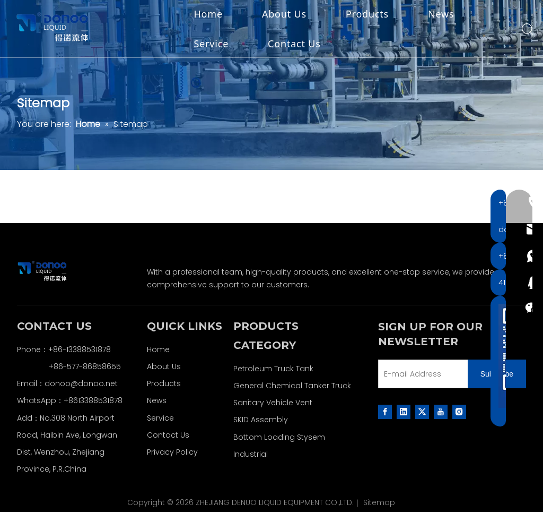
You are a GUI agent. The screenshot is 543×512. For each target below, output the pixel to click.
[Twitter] (422, 411)
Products (369, 14)
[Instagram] (459, 411)
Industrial (250, 454)
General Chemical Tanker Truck (292, 385)
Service (214, 44)
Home (211, 14)
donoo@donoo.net (81, 383)
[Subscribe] (497, 374)
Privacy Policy (172, 452)
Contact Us (297, 44)
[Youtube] (441, 411)
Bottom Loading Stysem (279, 437)
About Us (287, 14)
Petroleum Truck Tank (273, 368)
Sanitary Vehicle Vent (272, 402)
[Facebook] (385, 411)
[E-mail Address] (421, 374)
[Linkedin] (403, 411)
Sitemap (379, 502)
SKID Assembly (260, 419)
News (444, 14)
